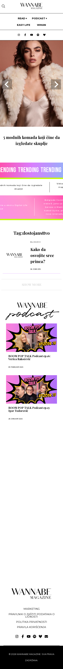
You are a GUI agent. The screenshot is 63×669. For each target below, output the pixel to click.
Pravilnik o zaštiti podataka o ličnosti (32, 615)
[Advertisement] (26, 459)
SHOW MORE (31, 285)
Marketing (32, 608)
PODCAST (38, 18)
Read (21, 18)
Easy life (23, 24)
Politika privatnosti (31, 621)
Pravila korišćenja (31, 627)
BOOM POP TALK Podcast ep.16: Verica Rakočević (29, 358)
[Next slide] (56, 84)
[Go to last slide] (7, 84)
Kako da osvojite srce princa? (42, 255)
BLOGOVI (35, 242)
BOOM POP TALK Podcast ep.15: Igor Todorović (29, 409)
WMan (41, 24)
